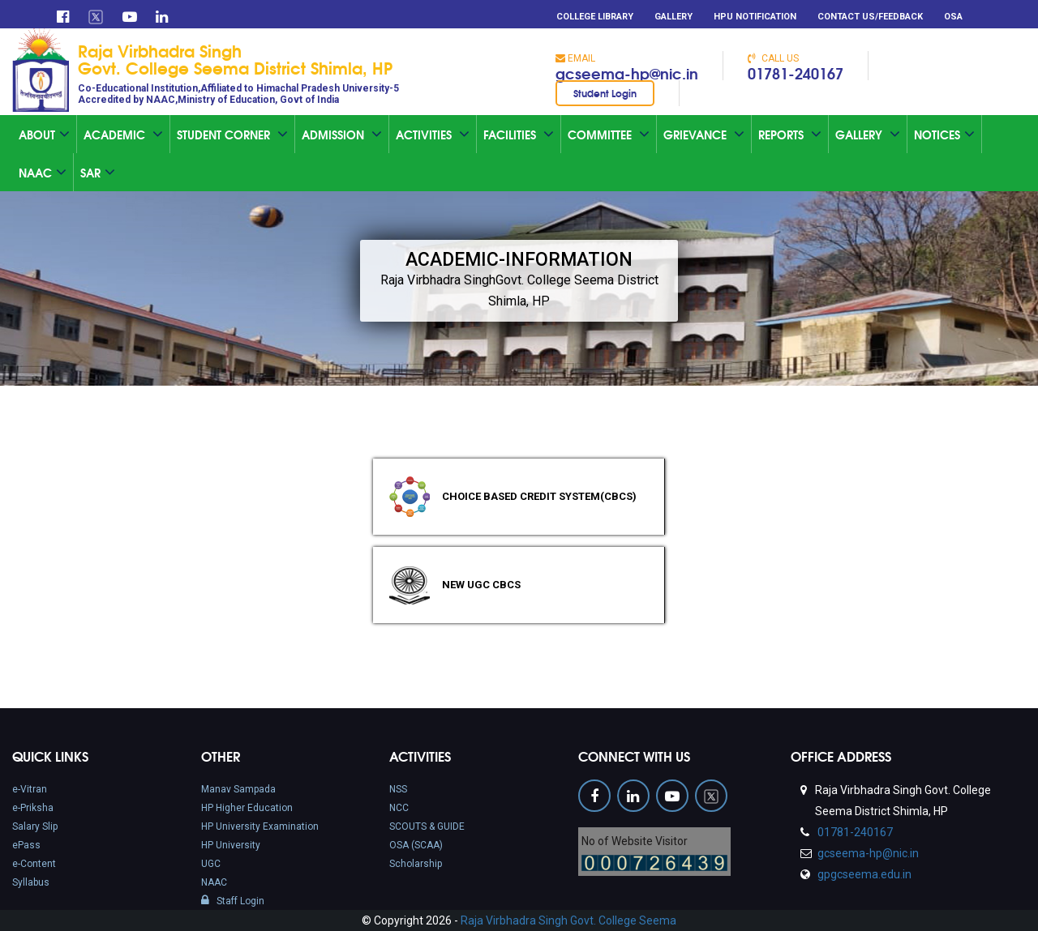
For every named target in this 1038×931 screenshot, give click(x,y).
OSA (953, 16)
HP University (230, 845)
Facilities (518, 134)
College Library (594, 16)
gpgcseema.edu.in (863, 874)
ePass (26, 845)
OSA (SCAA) (416, 845)
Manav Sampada (238, 789)
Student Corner (232, 134)
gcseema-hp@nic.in (626, 73)
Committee (609, 134)
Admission (342, 134)
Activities (433, 134)
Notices (944, 134)
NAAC (214, 882)
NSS (398, 789)
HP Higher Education (247, 808)
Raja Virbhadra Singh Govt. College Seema (568, 920)
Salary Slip (35, 826)
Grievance (703, 134)
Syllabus (30, 882)
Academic (123, 134)
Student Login (605, 92)
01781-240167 (795, 73)
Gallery (673, 16)
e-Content (34, 863)
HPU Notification (755, 16)
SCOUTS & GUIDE (427, 826)
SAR (97, 173)
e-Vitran (29, 789)
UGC (211, 863)
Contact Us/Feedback (870, 16)
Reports (789, 134)
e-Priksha (33, 808)
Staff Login (232, 901)
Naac (42, 173)
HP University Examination (260, 826)
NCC (399, 808)
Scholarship (415, 863)
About (44, 134)
